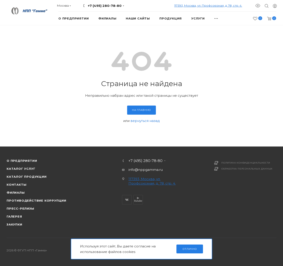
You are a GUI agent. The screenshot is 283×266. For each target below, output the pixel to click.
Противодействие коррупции (36, 200)
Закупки (14, 224)
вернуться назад (145, 121)
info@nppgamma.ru (145, 170)
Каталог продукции (27, 176)
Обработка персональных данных (247, 168)
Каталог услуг (21, 168)
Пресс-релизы (20, 208)
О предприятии (22, 160)
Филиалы (16, 192)
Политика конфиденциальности (245, 162)
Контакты (16, 184)
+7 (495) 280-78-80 (105, 6)
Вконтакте (127, 199)
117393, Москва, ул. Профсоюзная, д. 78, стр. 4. (208, 5)
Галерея (14, 216)
